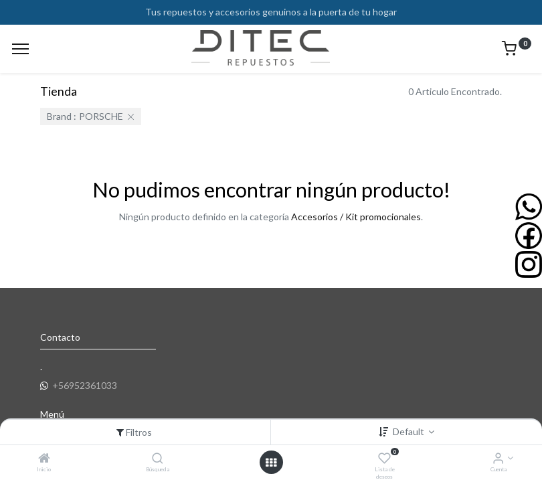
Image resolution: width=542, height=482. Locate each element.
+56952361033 (84, 385)
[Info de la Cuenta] (498, 459)
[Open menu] (271, 463)
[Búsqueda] (157, 459)
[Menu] (20, 48)
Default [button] (409, 431)
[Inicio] (44, 459)
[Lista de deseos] (384, 459)
